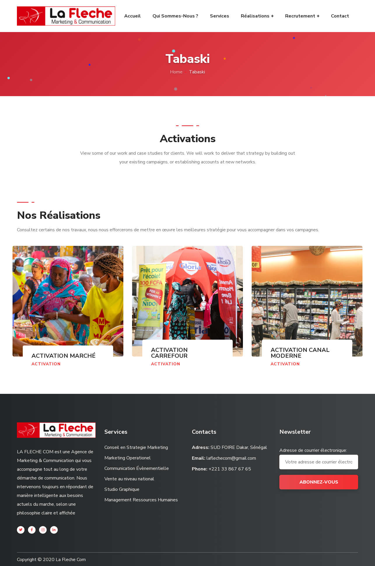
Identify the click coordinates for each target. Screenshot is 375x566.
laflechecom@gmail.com (231, 458)
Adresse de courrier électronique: (318, 458)
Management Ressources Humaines (141, 500)
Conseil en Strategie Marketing (136, 447)
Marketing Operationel (127, 458)
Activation (46, 364)
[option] (68, 312)
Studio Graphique (121, 489)
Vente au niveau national (129, 479)
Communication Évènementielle (136, 468)
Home (176, 72)
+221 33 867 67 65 (229, 469)
